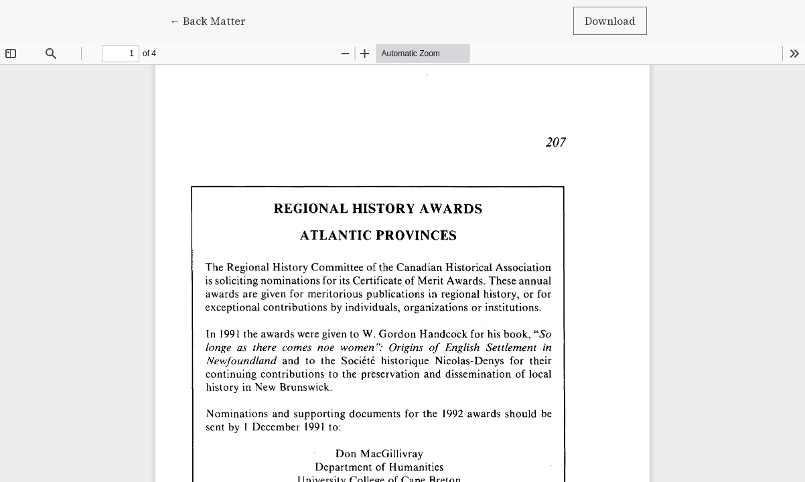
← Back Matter (213, 20)
